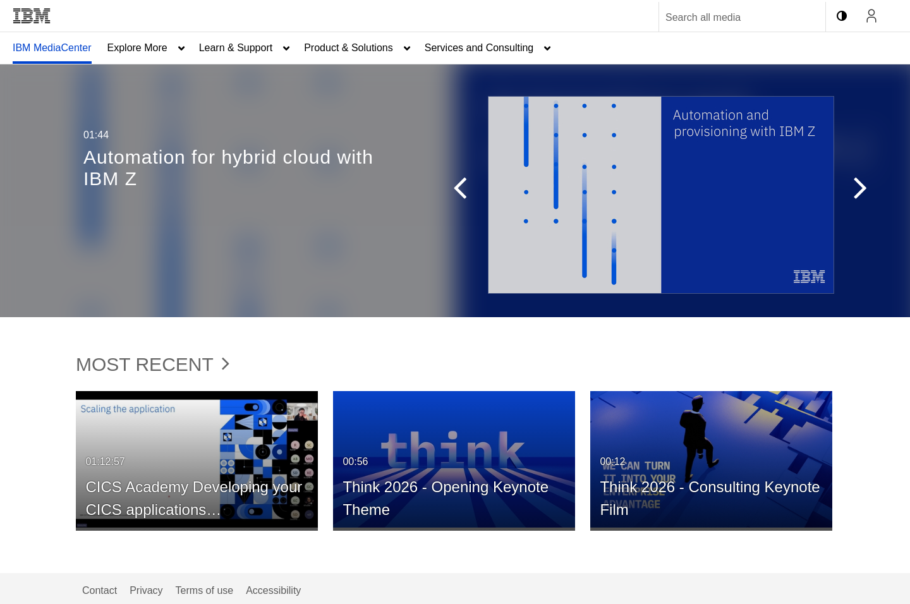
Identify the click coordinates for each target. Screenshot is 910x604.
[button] (453, 190)
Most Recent (152, 364)
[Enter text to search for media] (728, 17)
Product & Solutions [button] (348, 47)
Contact (99, 590)
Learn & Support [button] (236, 47)
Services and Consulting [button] (479, 47)
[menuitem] (52, 48)
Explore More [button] (137, 47)
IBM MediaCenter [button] (52, 47)
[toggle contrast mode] (842, 16)
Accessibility (273, 590)
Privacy (146, 590)
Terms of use (205, 590)
